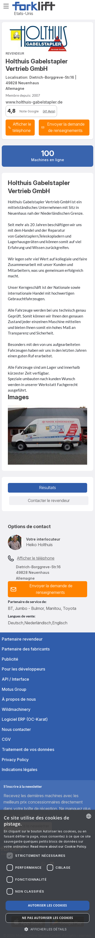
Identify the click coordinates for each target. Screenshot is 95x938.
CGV (6, 739)
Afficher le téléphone (35, 558)
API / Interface (15, 679)
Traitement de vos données (28, 749)
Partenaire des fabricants (26, 648)
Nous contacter (16, 729)
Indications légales (19, 769)
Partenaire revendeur (22, 639)
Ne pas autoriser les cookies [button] (47, 918)
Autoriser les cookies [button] (47, 905)
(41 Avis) (49, 111)
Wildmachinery (16, 709)
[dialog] (47, 874)
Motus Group (14, 689)
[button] (64, 128)
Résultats (47, 487)
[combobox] (88, 816)
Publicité (10, 659)
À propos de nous (19, 699)
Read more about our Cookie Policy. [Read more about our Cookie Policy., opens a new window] (58, 846)
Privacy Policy (15, 759)
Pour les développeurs (23, 669)
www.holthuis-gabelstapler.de (34, 102)
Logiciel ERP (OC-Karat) (25, 719)
